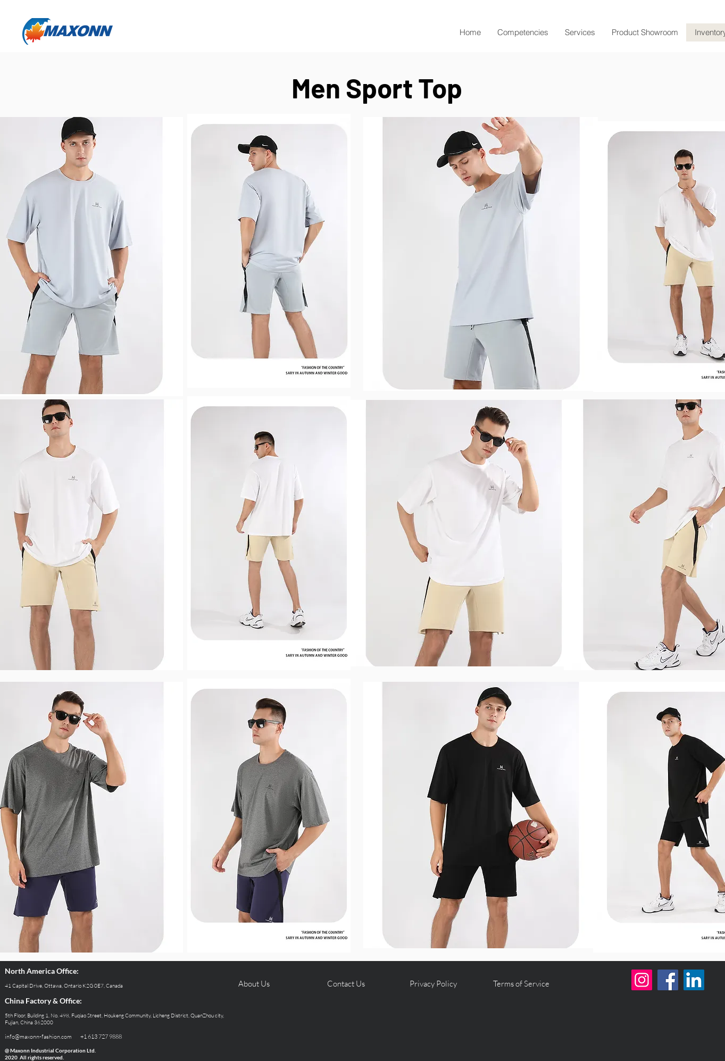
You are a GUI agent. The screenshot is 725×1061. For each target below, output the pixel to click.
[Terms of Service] (521, 983)
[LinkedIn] (694, 980)
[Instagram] (641, 980)
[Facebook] (667, 980)
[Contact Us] (345, 983)
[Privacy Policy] (433, 983)
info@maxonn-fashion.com (38, 1036)
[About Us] (253, 983)
